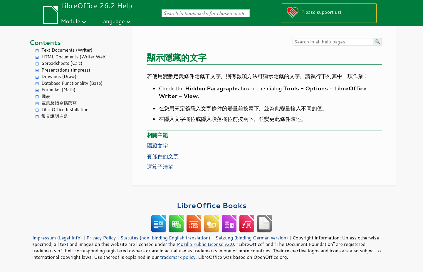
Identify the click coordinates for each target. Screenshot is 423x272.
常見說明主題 (54, 116)
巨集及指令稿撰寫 (59, 103)
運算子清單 (160, 166)
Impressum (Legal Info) (57, 237)
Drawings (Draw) (58, 76)
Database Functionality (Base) (72, 83)
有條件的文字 (163, 156)
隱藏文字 (157, 145)
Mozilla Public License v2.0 (205, 244)
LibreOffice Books (211, 205)
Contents (45, 42)
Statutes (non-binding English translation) (165, 237)
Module (70, 21)
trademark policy (177, 257)
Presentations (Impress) (65, 70)
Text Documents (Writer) (67, 50)
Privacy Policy (101, 237)
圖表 (45, 96)
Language (112, 21)
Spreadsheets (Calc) (61, 63)
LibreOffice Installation (64, 110)
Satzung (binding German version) (252, 237)
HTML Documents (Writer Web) (74, 57)
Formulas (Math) (58, 90)
